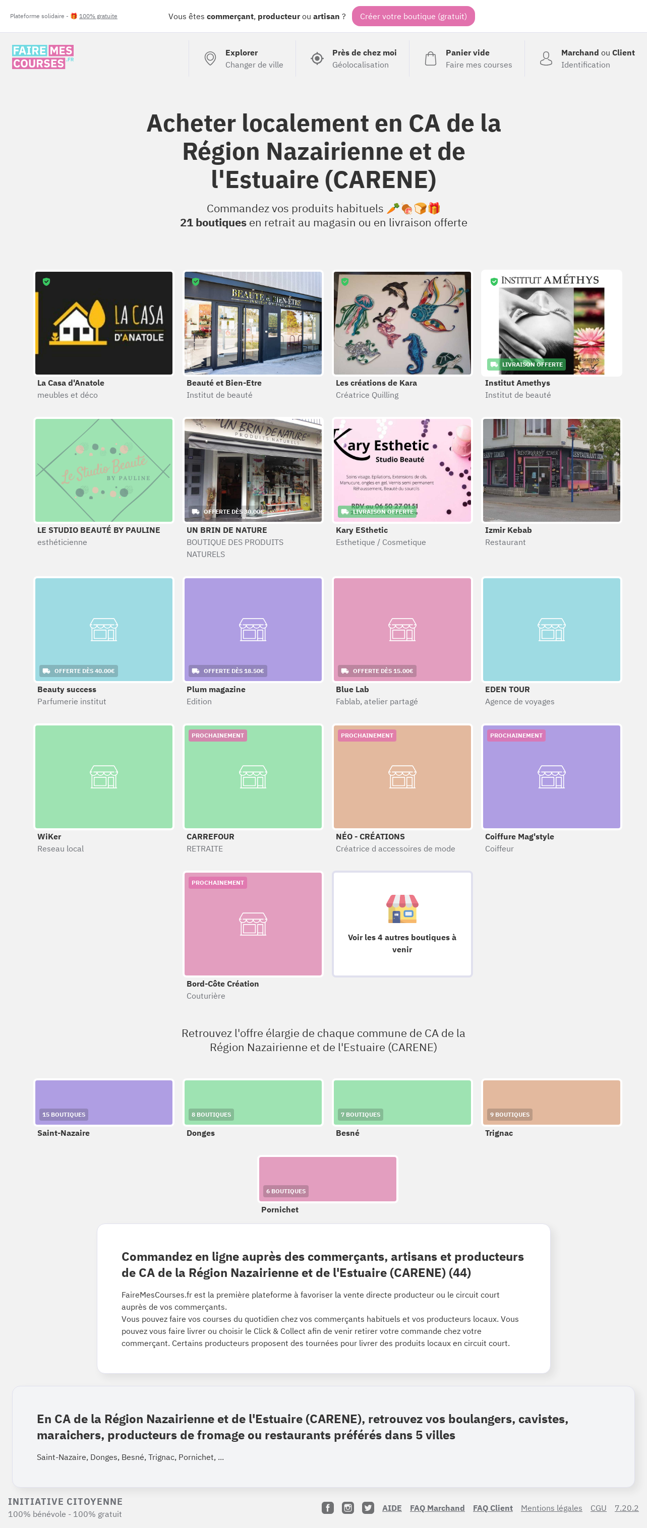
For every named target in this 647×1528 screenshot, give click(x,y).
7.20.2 (627, 1508)
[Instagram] (348, 1508)
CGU (599, 1508)
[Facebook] (328, 1508)
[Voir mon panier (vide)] (466, 58)
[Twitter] (368, 1508)
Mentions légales (551, 1508)
